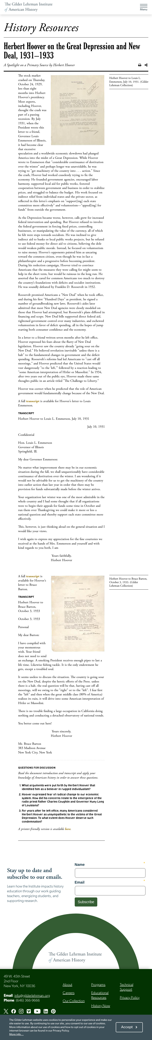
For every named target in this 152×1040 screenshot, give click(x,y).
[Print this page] (140, 65)
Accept (127, 1027)
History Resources (41, 27)
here (67, 829)
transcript (32, 401)
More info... (16, 1034)
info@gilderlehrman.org (32, 996)
